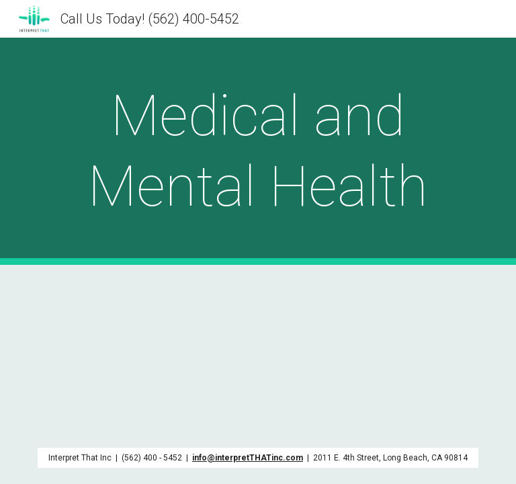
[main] (258, 151)
